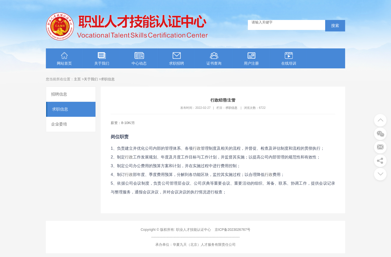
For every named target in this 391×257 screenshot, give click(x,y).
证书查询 (213, 58)
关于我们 (101, 58)
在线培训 (288, 58)
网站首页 (64, 58)
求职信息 (108, 79)
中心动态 (139, 58)
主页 (77, 79)
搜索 (335, 25)
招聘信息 (59, 94)
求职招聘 (176, 58)
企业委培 (59, 124)
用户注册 (251, 58)
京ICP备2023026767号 (232, 230)
